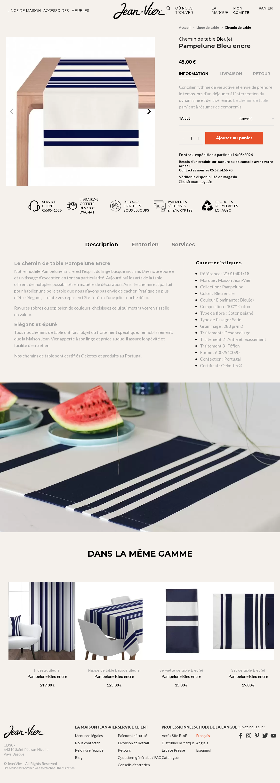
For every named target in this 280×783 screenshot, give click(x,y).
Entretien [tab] (145, 244)
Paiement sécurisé (132, 735)
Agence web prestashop (39, 768)
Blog (79, 757)
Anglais (202, 743)
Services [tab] (183, 244)
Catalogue (170, 757)
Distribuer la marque (178, 743)
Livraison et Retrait (133, 743)
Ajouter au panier (234, 138)
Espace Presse (173, 750)
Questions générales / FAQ (139, 757)
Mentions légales (89, 735)
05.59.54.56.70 (221, 170)
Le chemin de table (250, 100)
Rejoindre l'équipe (89, 750)
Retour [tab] (261, 73)
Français (203, 735)
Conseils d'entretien (134, 765)
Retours (124, 750)
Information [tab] (193, 73)
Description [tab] (101, 244)
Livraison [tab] (231, 73)
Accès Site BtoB (174, 735)
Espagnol (203, 750)
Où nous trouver (184, 10)
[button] (149, 111)
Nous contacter (87, 743)
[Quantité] (191, 138)
